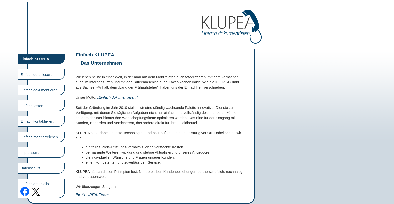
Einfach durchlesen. (36, 75)
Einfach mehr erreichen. (39, 137)
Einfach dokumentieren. (39, 90)
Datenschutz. (30, 168)
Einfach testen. (32, 106)
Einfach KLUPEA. (35, 59)
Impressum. (29, 153)
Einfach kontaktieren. (37, 121)
